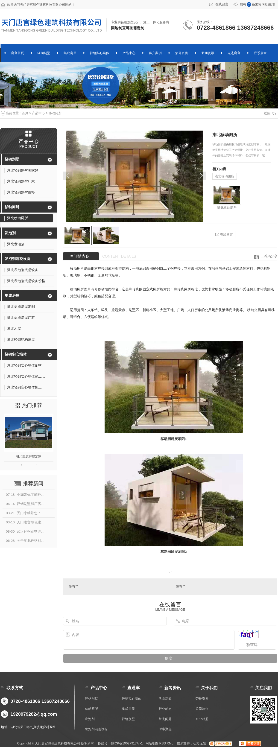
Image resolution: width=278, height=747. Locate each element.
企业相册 (202, 719)
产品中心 (129, 53)
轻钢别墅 (43, 53)
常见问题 (165, 719)
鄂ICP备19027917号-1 (127, 743)
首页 (25, 113)
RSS (162, 743)
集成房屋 (70, 53)
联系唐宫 (260, 53)
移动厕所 (55, 113)
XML (170, 743)
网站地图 (152, 743)
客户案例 (155, 53)
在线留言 (221, 4)
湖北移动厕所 (224, 176)
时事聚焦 (165, 729)
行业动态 (165, 709)
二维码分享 (269, 256)
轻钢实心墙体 (99, 53)
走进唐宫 (234, 53)
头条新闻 (165, 698)
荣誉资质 (181, 53)
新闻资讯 (207, 53)
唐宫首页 (17, 53)
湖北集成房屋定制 (28, 456)
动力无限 (199, 743)
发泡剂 (10, 233)
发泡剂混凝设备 (17, 259)
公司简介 (202, 709)
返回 (270, 113)
